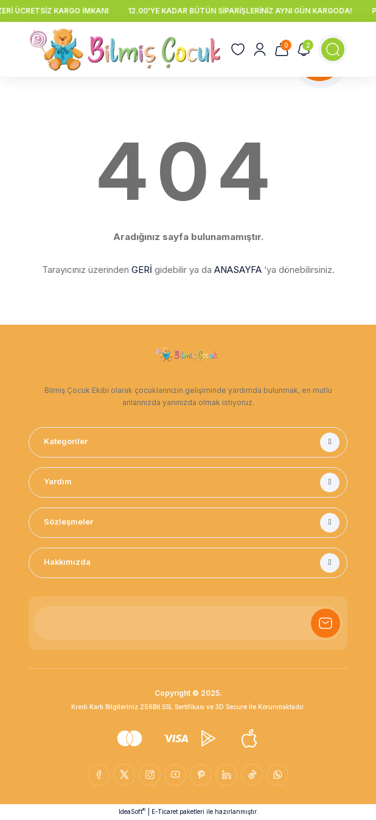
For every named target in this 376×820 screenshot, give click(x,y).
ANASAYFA (238, 269)
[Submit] (325, 623)
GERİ (141, 269)
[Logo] (125, 49)
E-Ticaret (164, 811)
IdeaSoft (132, 811)
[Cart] (281, 49)
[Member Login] (259, 49)
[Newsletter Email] (188, 623)
